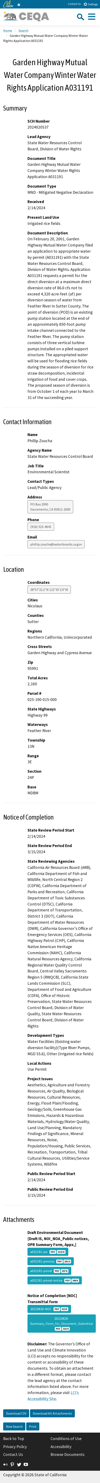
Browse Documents (67, 1454)
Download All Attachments (52, 1413)
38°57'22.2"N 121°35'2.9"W (49, 589)
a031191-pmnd (49, 1271)
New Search (14, 1426)
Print (33, 1426)
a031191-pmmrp (50, 1261)
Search (23, 30)
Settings (91, 4)
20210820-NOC (49, 1309)
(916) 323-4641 (40, 527)
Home (7, 30)
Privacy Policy (15, 1446)
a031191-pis (48, 1252)
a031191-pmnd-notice (54, 1280)
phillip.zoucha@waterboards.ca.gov (56, 544)
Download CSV (16, 1413)
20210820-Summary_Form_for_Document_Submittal (61, 1323)
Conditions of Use (66, 1438)
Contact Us (74, 4)
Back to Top (13, 1438)
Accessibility (61, 1446)
